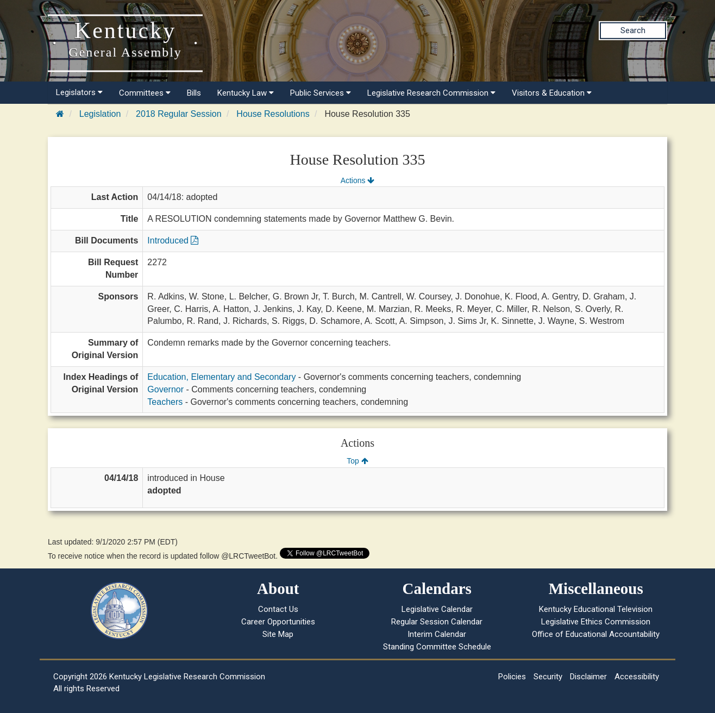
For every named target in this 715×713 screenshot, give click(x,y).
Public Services (320, 93)
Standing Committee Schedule (437, 647)
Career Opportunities (278, 622)
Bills (194, 93)
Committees (145, 93)
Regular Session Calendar (436, 622)
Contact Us (278, 609)
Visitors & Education (552, 93)
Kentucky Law (245, 93)
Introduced (172, 240)
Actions (357, 180)
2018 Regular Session (178, 113)
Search (632, 30)
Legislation (100, 113)
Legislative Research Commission (431, 93)
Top (357, 460)
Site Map (277, 634)
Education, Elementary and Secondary (221, 376)
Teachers (165, 401)
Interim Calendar (436, 634)
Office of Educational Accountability (596, 634)
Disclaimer (588, 676)
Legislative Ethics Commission (595, 622)
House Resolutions (272, 113)
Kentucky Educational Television (596, 609)
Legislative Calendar (437, 609)
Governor (165, 389)
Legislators (79, 92)
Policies (512, 676)
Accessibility (636, 676)
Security (548, 676)
